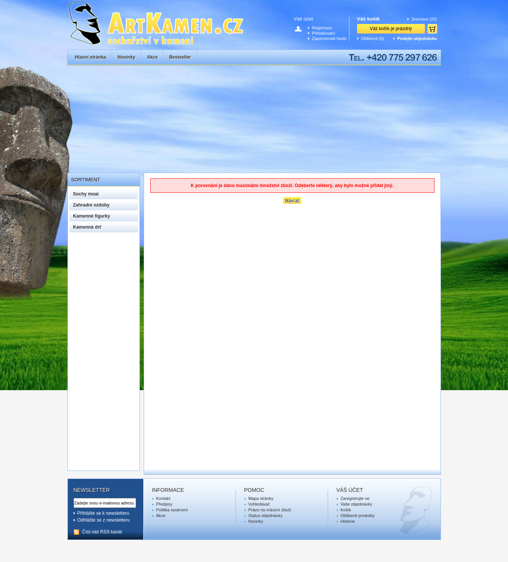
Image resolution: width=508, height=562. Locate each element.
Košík (346, 510)
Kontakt (163, 498)
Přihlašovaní (323, 33)
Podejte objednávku (417, 38)
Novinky (127, 57)
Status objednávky (265, 515)
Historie (348, 521)
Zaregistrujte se (355, 498)
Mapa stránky (261, 498)
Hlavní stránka (90, 57)
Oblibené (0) (373, 38)
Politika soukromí (172, 510)
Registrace (322, 28)
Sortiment (85, 180)
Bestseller (180, 57)
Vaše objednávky (356, 504)
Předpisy (164, 504)
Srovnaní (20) (424, 19)
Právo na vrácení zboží (270, 510)
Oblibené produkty (358, 515)
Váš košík (368, 19)
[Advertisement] (254, 115)
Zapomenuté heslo (329, 38)
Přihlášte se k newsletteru (103, 513)
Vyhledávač (259, 504)
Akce (152, 57)
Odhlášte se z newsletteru (103, 520)
